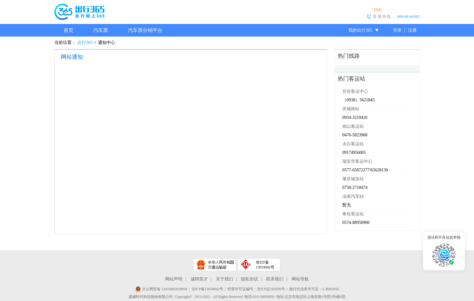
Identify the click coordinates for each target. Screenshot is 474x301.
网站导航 (300, 279)
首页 (68, 30)
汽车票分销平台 (145, 30)
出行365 (84, 42)
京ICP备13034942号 (207, 289)
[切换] (377, 10)
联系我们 (274, 279)
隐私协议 (249, 279)
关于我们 (224, 279)
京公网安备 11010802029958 (161, 289)
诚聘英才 (199, 279)
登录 (397, 30)
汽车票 (100, 30)
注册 (412, 30)
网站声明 (173, 279)
